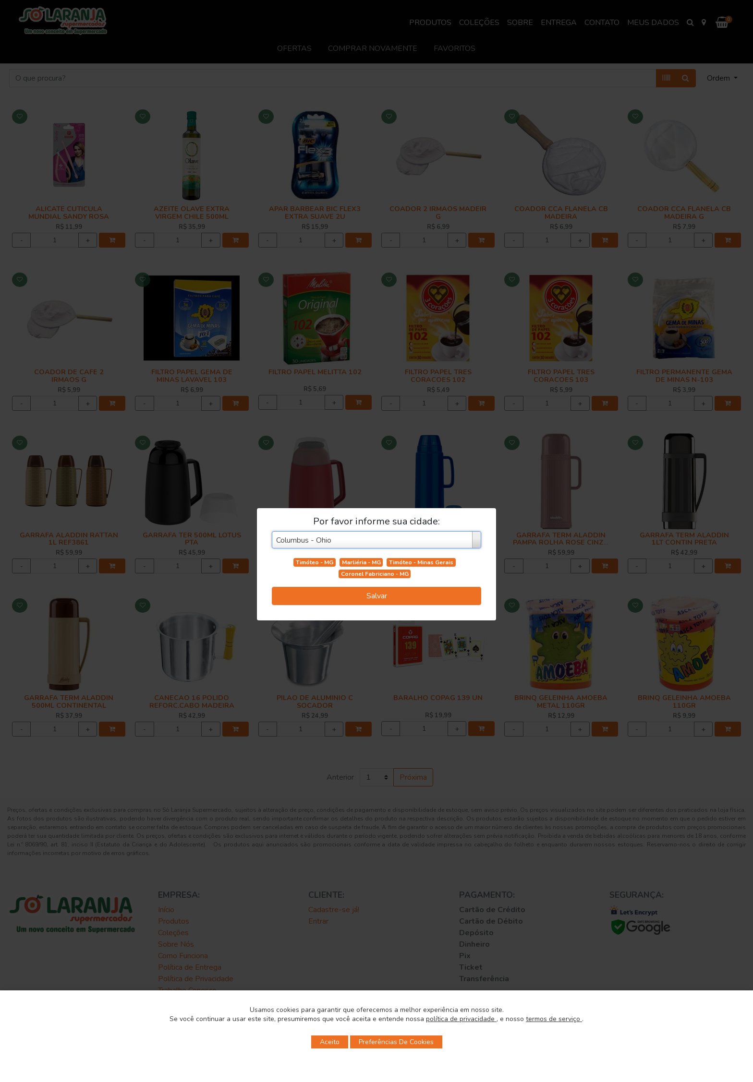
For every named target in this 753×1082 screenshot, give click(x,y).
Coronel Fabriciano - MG (375, 574)
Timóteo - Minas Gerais (421, 562)
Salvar (376, 596)
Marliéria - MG (361, 562)
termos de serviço (554, 1018)
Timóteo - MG (314, 562)
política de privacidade (461, 1018)
